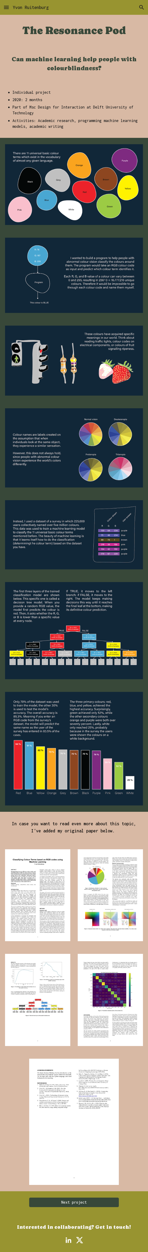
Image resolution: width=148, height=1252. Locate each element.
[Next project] (74, 1202)
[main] (74, 30)
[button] (6, 7)
